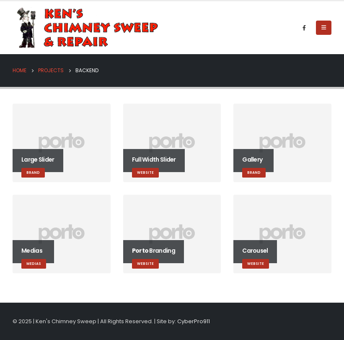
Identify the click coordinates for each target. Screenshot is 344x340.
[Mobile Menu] (323, 28)
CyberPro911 (193, 321)
